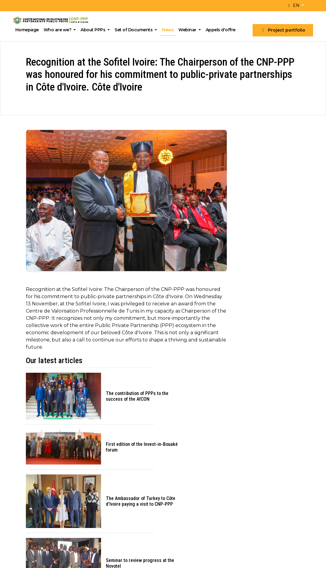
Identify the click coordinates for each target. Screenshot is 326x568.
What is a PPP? (260, 475)
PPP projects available (193, 475)
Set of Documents (135, 29)
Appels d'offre (222, 29)
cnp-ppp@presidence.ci (46, 515)
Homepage (28, 29)
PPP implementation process (275, 496)
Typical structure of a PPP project (271, 485)
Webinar (189, 29)
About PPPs (95, 29)
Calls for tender (185, 493)
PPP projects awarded (193, 484)
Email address (199, 392)
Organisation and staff (119, 496)
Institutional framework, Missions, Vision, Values (120, 485)
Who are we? (59, 29)
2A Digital (143, 558)
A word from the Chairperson (126, 475)
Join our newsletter (217, 421)
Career (102, 505)
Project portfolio (281, 30)
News (169, 29)
